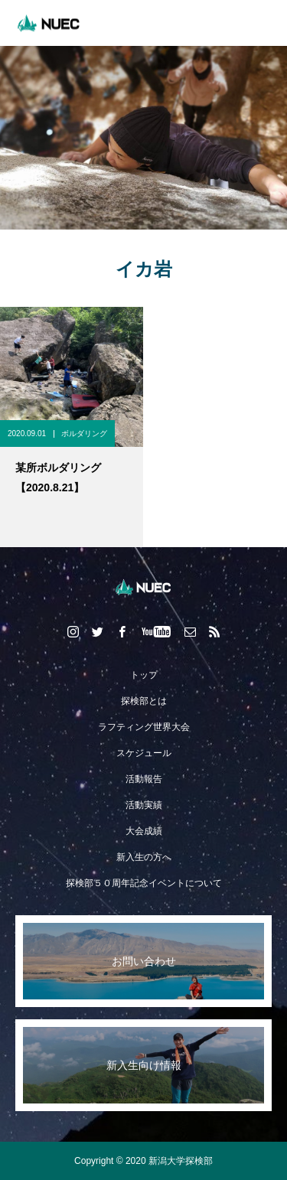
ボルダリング (84, 433)
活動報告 (144, 779)
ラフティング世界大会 (144, 727)
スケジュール (143, 753)
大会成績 (144, 831)
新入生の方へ (143, 857)
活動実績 (144, 805)
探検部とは (144, 701)
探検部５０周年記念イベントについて (144, 883)
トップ (144, 675)
